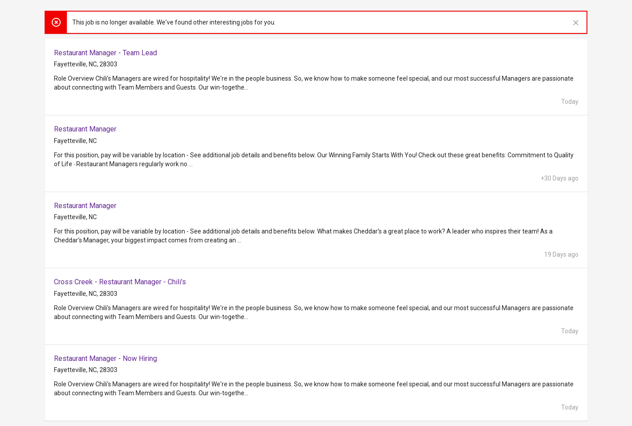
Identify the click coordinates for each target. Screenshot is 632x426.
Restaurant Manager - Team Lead (105, 53)
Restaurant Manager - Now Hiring (105, 358)
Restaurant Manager (85, 129)
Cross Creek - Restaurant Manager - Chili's (120, 282)
